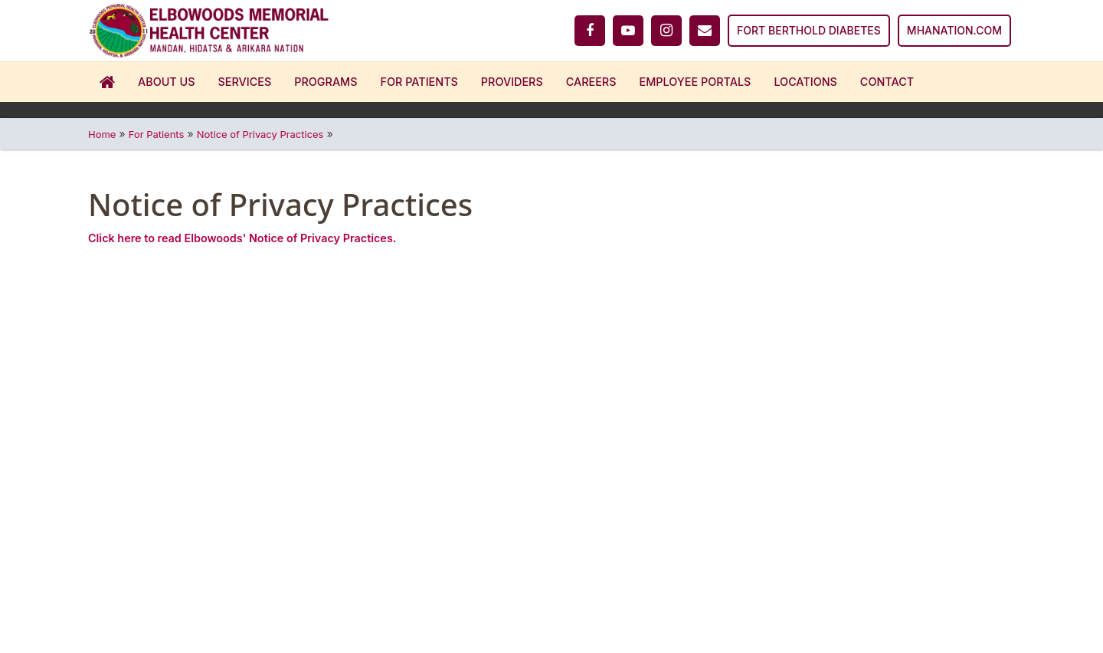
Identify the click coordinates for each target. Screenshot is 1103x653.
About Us (166, 81)
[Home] (209, 30)
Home (107, 82)
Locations (805, 81)
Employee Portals (695, 81)
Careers (591, 81)
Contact (887, 81)
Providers (512, 81)
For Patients (419, 81)
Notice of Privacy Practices (260, 134)
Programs (325, 81)
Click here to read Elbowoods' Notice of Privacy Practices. (242, 237)
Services (245, 81)
